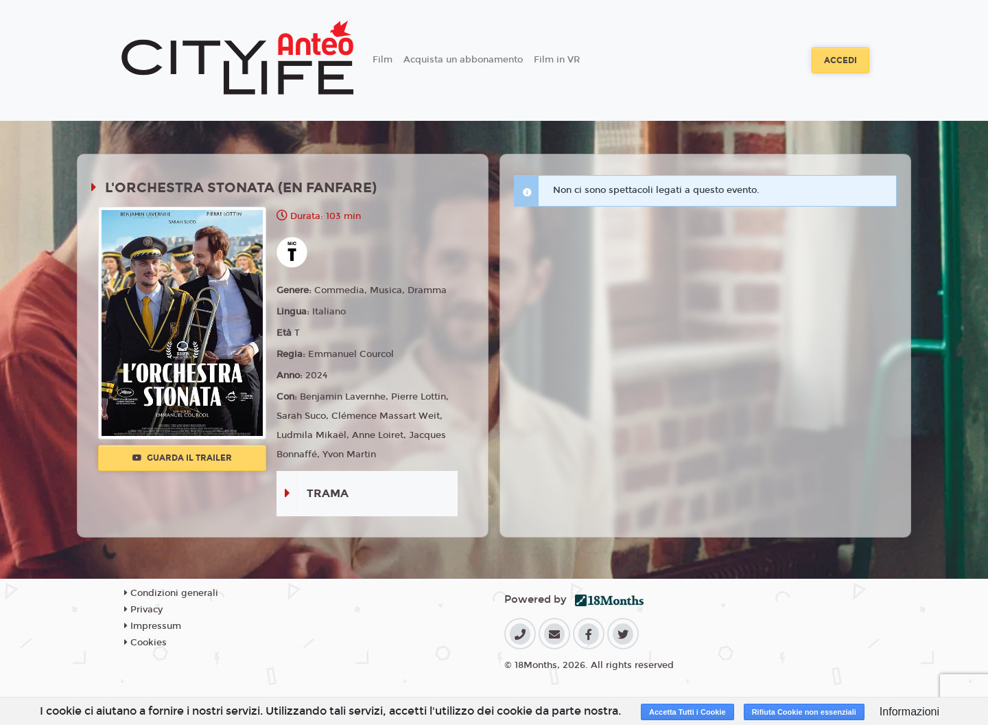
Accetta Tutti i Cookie (687, 712)
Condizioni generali (171, 593)
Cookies (145, 642)
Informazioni (909, 711)
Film (382, 59)
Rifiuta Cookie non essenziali (804, 712)
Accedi (840, 60)
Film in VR (557, 59)
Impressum (152, 626)
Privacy (143, 609)
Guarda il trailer (182, 458)
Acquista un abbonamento (463, 59)
